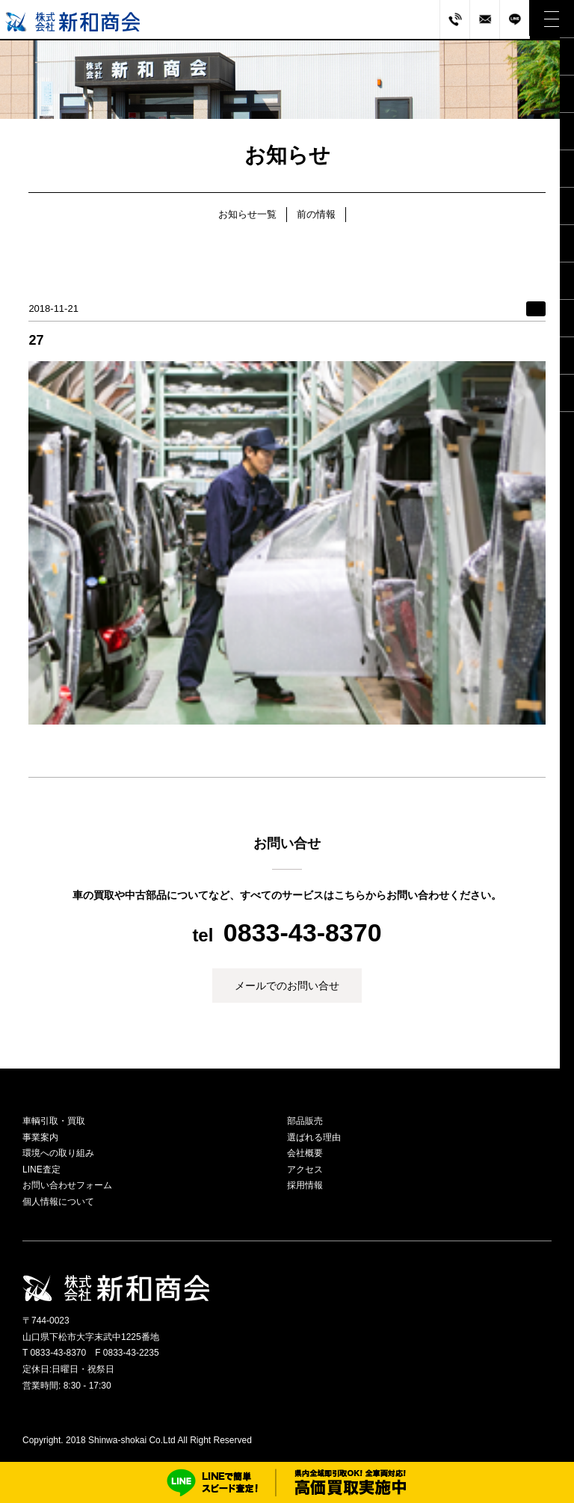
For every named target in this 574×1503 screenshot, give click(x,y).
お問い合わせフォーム (67, 1185)
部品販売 (305, 1121)
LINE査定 (41, 1169)
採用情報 (305, 1185)
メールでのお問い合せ (287, 986)
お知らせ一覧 (247, 214)
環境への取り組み (58, 1153)
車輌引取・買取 (53, 1121)
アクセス (305, 1169)
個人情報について (58, 1201)
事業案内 (40, 1137)
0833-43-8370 (302, 932)
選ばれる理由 (314, 1137)
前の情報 (316, 214)
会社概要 (305, 1153)
